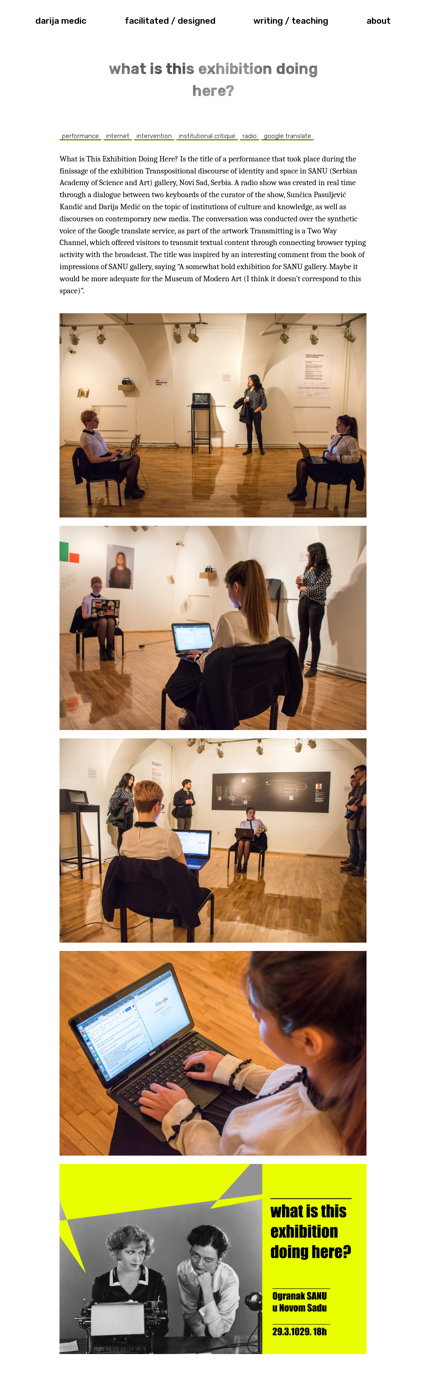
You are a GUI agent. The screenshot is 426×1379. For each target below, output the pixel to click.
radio (250, 136)
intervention (154, 136)
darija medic (61, 21)
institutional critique (207, 136)
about (379, 21)
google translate (287, 136)
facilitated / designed (170, 21)
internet (117, 136)
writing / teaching (290, 21)
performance (80, 136)
